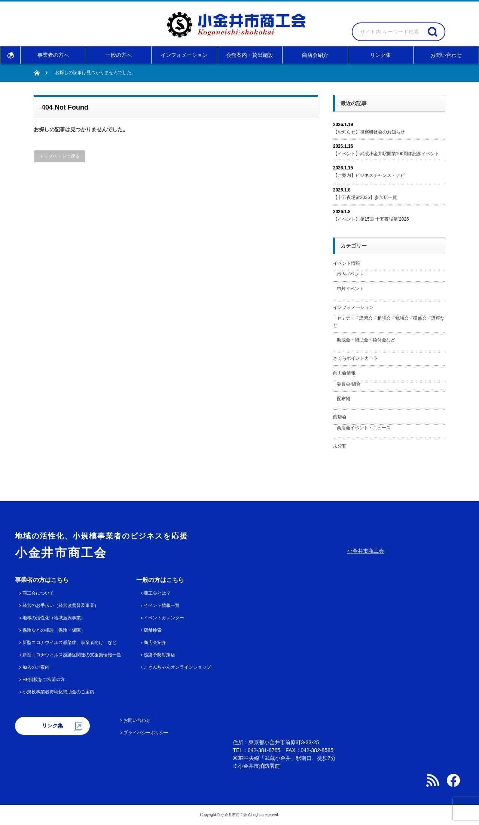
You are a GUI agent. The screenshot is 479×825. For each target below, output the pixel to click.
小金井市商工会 (365, 551)
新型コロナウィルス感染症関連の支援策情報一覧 (71, 654)
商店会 (340, 417)
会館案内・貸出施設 (249, 55)
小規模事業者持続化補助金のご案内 (58, 691)
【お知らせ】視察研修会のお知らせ (369, 132)
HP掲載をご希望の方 (43, 679)
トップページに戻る (59, 156)
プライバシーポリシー (145, 732)
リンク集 (380, 55)
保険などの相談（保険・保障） (53, 630)
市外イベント (350, 288)
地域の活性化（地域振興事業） (53, 617)
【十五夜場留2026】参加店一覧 (365, 197)
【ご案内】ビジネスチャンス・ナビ (369, 175)
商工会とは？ (157, 593)
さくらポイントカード (355, 358)
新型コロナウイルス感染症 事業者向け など (69, 642)
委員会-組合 (349, 384)
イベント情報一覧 (162, 605)
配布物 (343, 398)
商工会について (38, 593)
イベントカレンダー (164, 617)
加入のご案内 (35, 667)
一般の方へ (119, 55)
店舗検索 (153, 630)
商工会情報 (344, 372)
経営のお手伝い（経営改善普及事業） (60, 605)
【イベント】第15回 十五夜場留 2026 (371, 219)
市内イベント (350, 274)
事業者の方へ (53, 55)
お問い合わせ (446, 55)
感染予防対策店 (159, 654)
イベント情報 (346, 263)
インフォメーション (184, 55)
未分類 (340, 446)
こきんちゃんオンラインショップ (177, 667)
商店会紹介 (315, 55)
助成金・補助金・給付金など (366, 340)
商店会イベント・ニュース (364, 427)
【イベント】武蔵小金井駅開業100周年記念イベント (386, 153)
